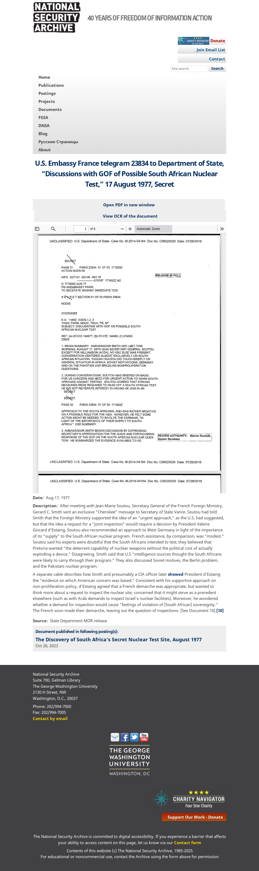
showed (176, 574)
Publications (51, 85)
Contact (217, 59)
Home (44, 77)
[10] (220, 610)
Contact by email (50, 718)
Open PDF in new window (129, 204)
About (44, 149)
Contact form (187, 842)
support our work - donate (195, 817)
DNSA (43, 125)
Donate (217, 40)
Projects (46, 101)
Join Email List (211, 49)
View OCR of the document (130, 216)
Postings (47, 93)
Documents (50, 109)
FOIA (43, 117)
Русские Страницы (58, 141)
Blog (43, 133)
